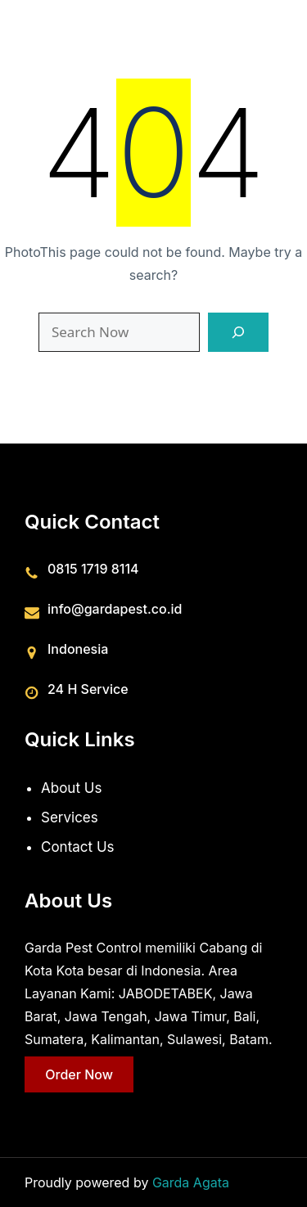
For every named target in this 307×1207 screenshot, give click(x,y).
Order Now (79, 1073)
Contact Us (78, 846)
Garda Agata (190, 1182)
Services (69, 816)
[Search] (238, 332)
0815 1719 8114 (93, 568)
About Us (71, 788)
